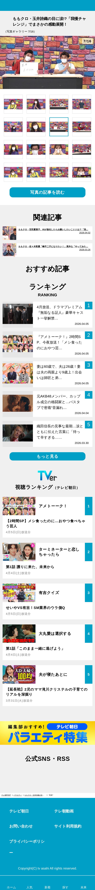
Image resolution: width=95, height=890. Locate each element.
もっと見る (47, 456)
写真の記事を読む (47, 192)
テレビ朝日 (19, 811)
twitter (34, 771)
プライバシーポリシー (27, 847)
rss (61, 771)
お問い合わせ (21, 826)
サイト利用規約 (67, 826)
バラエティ (18, 795)
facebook (47, 771)
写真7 (51, 795)
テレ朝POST (47, 5)
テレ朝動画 (64, 811)
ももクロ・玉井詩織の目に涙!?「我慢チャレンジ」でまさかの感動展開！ (36, 795)
